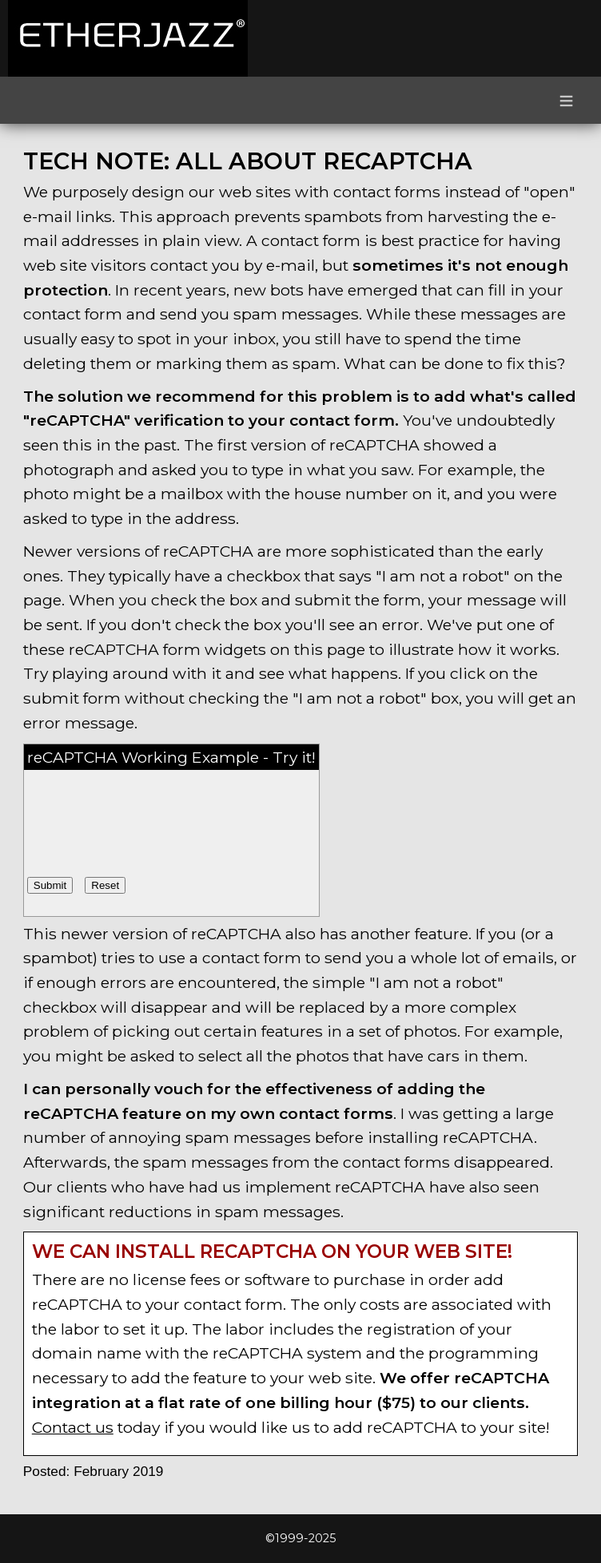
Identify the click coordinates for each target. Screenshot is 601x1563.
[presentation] (148, 804)
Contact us (72, 1427)
